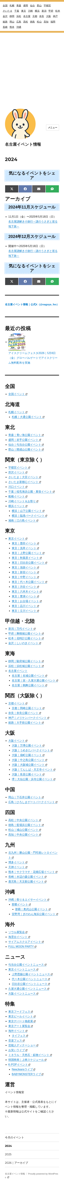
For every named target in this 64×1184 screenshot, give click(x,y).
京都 (34, 16)
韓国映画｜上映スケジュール (27, 1059)
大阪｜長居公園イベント (28, 774)
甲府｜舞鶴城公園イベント (26, 633)
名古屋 (26, 16)
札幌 (12, 5)
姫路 (5, 21)
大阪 (48, 16)
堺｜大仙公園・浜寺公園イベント (33, 779)
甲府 (50, 10)
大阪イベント (17, 740)
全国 (5, 5)
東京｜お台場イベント (27, 601)
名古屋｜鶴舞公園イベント (29, 685)
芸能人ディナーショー (23, 1045)
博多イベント (17, 862)
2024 (8, 1146)
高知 (46, 21)
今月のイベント (14, 1137)
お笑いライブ (17, 1050)
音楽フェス (16, 1040)
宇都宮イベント (19, 467)
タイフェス (20, 1035)
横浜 (37, 10)
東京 (23, 10)
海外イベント (17, 1030)
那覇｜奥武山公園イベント (33, 909)
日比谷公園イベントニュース (31, 983)
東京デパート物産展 (21, 1021)
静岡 (12, 16)
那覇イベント (21, 904)
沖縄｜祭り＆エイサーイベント (28, 899)
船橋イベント (17, 496)
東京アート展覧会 (20, 1026)
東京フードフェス (20, 1011)
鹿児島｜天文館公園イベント (27, 881)
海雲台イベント (19, 936)
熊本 (12, 27)
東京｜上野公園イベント (28, 552)
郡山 (39, 5)
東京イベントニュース (23, 969)
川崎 (30, 10)
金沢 (5, 16)
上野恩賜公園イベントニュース (32, 974)
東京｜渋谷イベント (25, 586)
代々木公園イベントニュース (31, 979)
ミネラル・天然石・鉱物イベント (30, 1054)
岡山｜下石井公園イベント (26, 797)
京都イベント (17, 703)
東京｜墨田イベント (25, 543)
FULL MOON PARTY (22, 946)
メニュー (52, 127)
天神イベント (17, 867)
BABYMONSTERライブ (27, 1074)
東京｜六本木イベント (27, 591)
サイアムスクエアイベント (26, 941)
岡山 (12, 21)
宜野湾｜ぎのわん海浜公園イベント (35, 914)
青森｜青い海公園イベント (26, 434)
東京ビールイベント (21, 1016)
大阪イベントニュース (23, 993)
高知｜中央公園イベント (24, 834)
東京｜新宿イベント (25, 572)
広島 (18, 21)
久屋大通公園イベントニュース (28, 988)
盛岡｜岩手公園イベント (24, 439)
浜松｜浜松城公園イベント (26, 666)
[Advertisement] (32, 65)
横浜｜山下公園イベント (28, 510)
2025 (8, 1154)
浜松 (18, 16)
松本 (57, 10)
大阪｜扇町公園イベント (28, 755)
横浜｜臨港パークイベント (29, 515)
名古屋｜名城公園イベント (29, 675)
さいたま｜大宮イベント (24, 477)
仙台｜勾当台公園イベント (26, 444)
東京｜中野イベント (25, 577)
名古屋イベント (17, 670)
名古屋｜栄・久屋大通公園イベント (35, 680)
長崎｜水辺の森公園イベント (27, 876)
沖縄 (18, 27)
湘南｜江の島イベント (23, 520)
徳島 (32, 21)
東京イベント (17, 538)
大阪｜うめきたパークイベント (32, 750)
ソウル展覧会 (17, 932)
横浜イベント (17, 506)
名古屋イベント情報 (23, 144)
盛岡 (25, 5)
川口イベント (17, 486)
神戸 (55, 16)
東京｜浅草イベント (25, 548)
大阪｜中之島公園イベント (29, 759)
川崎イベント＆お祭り (23, 501)
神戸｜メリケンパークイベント (28, 717)
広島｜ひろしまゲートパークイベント (32, 802)
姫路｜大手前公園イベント (26, 722)
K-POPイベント (19, 1064)
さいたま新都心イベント (24, 481)
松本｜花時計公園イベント (26, 638)
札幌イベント (17, 412)
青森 (18, 5)
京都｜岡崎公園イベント (28, 708)
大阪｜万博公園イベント (28, 745)
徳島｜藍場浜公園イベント (26, 824)
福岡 (53, 21)
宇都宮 (47, 5)
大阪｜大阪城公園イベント (29, 764)
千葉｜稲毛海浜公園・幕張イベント (31, 491)
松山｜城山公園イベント (24, 829)
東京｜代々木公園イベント (29, 581)
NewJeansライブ (23, 1069)
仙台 (32, 5)
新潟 (44, 10)
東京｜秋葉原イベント (27, 557)
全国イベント (17, 394)
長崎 (5, 27)
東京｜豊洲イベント (25, 596)
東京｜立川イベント (25, 610)
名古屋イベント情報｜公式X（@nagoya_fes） (32, 304)
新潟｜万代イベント (21, 628)
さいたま (7, 10)
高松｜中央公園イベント (24, 820)
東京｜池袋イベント (25, 567)
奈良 (41, 16)
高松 (25, 21)
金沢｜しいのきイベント (24, 643)
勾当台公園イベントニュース (27, 964)
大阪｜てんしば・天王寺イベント (33, 769)
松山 (39, 21)
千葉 (16, 10)
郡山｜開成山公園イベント (26, 449)
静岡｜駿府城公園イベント (26, 661)
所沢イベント (17, 472)
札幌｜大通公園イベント (28, 416)
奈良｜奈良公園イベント (24, 712)
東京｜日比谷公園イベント (29, 562)
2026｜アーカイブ (16, 1162)
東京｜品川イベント (25, 605)
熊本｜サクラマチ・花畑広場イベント (32, 871)
